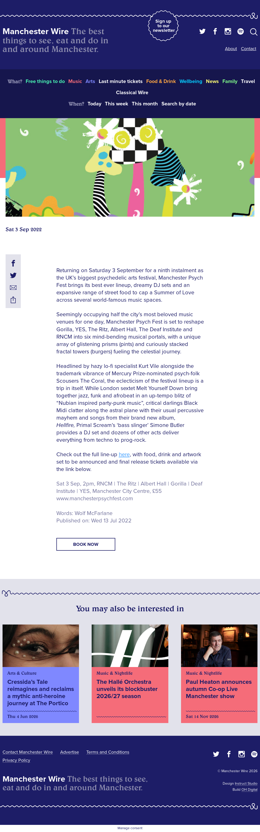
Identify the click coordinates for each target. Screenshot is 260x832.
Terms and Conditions (107, 752)
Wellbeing (191, 81)
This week (116, 104)
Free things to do (45, 81)
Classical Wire (132, 93)
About (231, 48)
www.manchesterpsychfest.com (94, 498)
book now (86, 544)
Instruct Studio (246, 783)
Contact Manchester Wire (28, 752)
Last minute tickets (121, 81)
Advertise (69, 752)
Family (229, 81)
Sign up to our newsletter (164, 25)
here (124, 454)
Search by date (178, 104)
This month (145, 104)
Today (94, 104)
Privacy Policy (16, 760)
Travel (248, 81)
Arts (90, 81)
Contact (248, 48)
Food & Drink (161, 81)
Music (75, 81)
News (212, 81)
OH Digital (249, 789)
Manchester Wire (36, 31)
